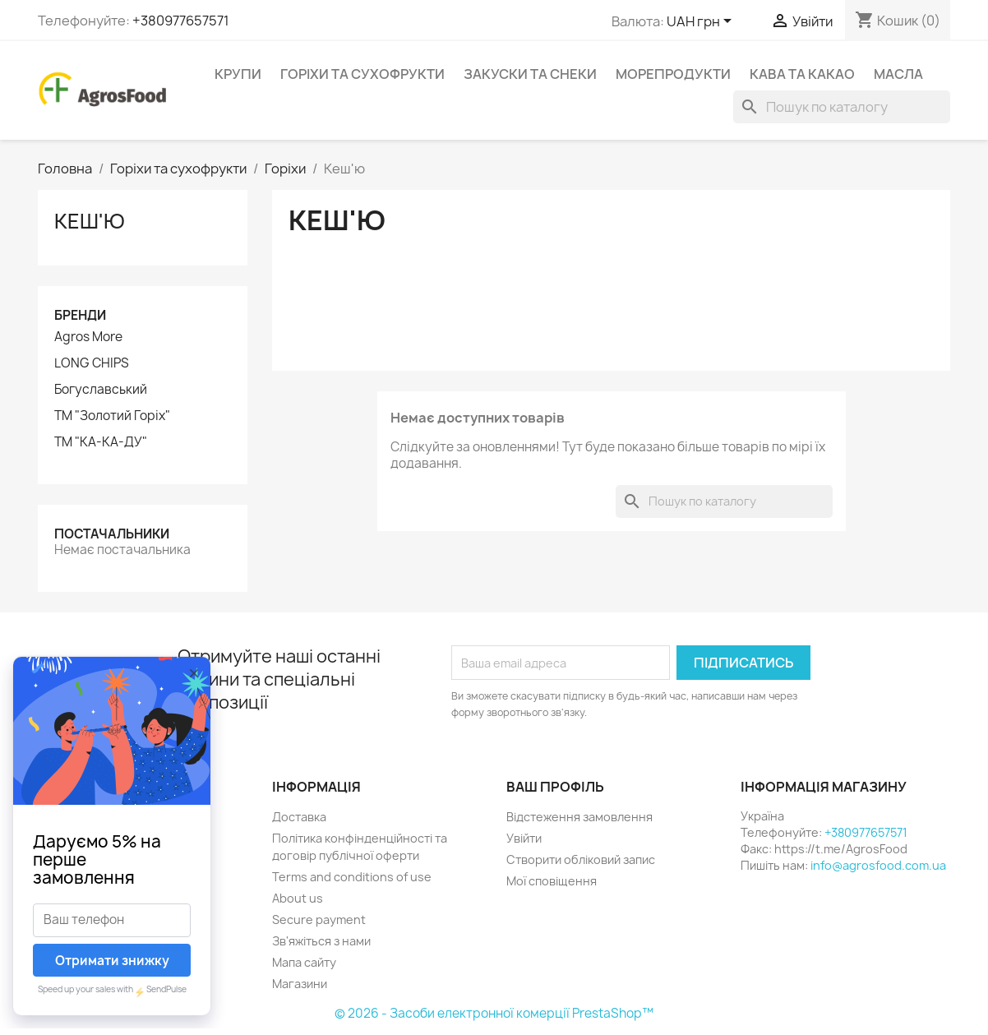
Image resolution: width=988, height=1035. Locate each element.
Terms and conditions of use (352, 877)
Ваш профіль (555, 787)
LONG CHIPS (91, 363)
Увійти (524, 838)
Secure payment (319, 919)
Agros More (88, 337)
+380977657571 (180, 21)
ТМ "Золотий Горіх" (112, 416)
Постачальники (111, 534)
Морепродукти (673, 74)
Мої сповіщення (551, 881)
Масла (898, 74)
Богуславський (100, 389)
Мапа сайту (304, 962)
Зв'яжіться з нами (321, 941)
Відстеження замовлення (579, 817)
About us (297, 898)
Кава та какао (802, 74)
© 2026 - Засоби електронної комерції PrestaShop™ (494, 1013)
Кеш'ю (89, 221)
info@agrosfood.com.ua (878, 865)
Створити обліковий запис (580, 859)
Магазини (299, 983)
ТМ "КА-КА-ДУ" (100, 442)
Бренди (80, 315)
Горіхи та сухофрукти (362, 74)
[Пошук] (841, 106)
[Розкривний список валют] (702, 22)
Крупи (238, 74)
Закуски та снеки (530, 74)
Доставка (299, 817)
